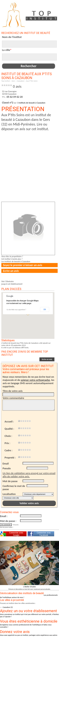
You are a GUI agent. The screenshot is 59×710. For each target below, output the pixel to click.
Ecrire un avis (11, 271)
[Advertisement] (28, 159)
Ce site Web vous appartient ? (16, 310)
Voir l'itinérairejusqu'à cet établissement (11, 282)
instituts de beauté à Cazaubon (32, 102)
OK (44, 309)
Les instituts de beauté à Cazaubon (15, 261)
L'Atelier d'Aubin (29, 587)
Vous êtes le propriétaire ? (12, 256)
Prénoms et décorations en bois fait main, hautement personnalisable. (30, 589)
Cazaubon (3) (8, 607)
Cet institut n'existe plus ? (12, 259)
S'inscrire (15, 525)
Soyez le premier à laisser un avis (22, 265)
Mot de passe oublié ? (6, 527)
